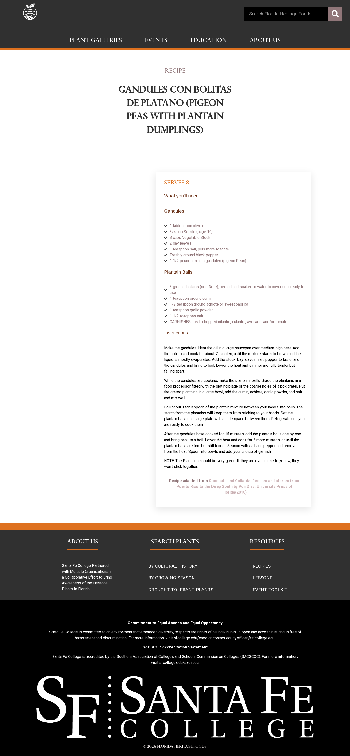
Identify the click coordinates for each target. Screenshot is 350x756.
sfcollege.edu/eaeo (190, 638)
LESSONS (262, 578)
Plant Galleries (96, 41)
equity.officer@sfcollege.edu (250, 638)
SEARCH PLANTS (175, 542)
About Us (265, 41)
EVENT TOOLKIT (270, 589)
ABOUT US (82, 542)
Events (156, 41)
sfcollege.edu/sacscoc (179, 662)
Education (208, 41)
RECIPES (262, 566)
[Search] (335, 14)
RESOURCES (267, 542)
